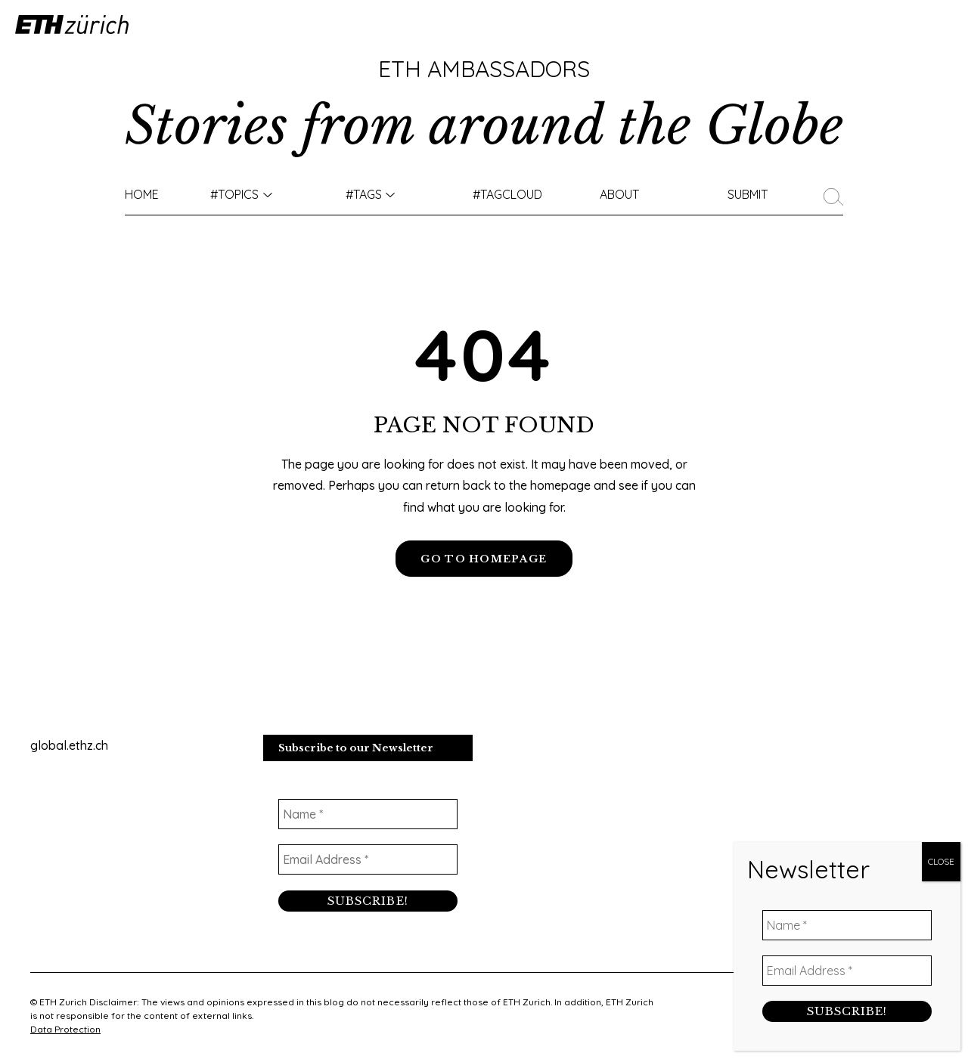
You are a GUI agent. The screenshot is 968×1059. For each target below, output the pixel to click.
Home (142, 194)
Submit (748, 194)
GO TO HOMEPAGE (483, 559)
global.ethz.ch (69, 746)
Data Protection (65, 1029)
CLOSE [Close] (941, 867)
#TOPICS (234, 194)
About (619, 194)
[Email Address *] (368, 862)
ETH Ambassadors (484, 68)
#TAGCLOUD (507, 194)
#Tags (364, 194)
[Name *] (368, 816)
